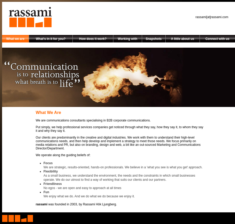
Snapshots (153, 39)
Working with (127, 39)
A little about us (182, 39)
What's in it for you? (50, 39)
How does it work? (93, 39)
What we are (15, 39)
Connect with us (217, 39)
